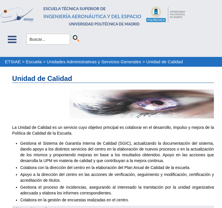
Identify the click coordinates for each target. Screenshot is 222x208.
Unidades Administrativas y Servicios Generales (94, 61)
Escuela (34, 61)
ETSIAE (13, 61)
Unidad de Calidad (164, 61)
